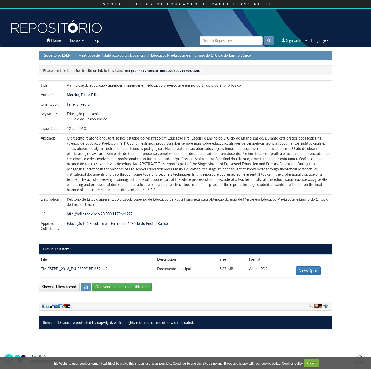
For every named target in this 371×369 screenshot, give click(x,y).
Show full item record (59, 287)
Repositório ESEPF (57, 55)
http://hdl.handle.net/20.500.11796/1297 (99, 214)
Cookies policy (292, 363)
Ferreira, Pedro (78, 104)
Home (53, 40)
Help (95, 40)
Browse (76, 40)
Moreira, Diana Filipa (83, 95)
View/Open (308, 270)
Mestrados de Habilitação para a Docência (111, 55)
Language (319, 40)
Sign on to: (294, 40)
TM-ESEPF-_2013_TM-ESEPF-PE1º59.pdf (74, 269)
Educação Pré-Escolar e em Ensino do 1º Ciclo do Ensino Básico (201, 55)
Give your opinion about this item (121, 287)
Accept (311, 363)
